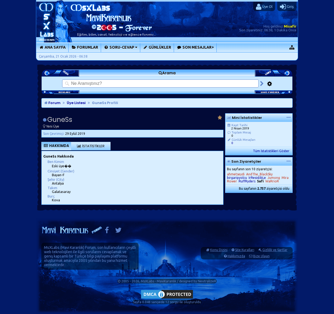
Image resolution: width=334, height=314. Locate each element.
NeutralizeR (207, 281)
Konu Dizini (219, 250)
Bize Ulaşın (261, 256)
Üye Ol (264, 6)
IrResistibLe (257, 177)
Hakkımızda (236, 256)
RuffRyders (247, 181)
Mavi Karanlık (72, 247)
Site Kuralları (244, 250)
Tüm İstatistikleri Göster (271, 151)
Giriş (287, 6)
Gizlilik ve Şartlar (275, 250)
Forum (52, 102)
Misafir (290, 26)
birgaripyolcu (237, 177)
